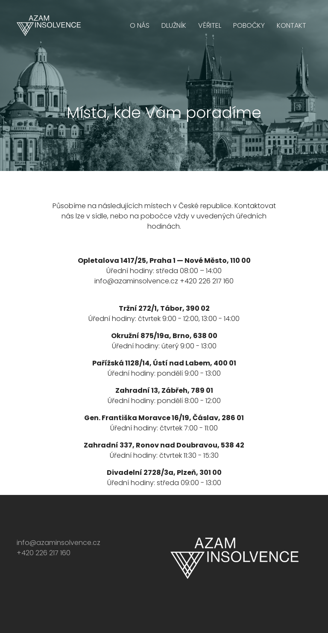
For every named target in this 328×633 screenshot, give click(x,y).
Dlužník (173, 25)
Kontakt (291, 25)
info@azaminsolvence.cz (136, 281)
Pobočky (249, 25)
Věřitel (209, 25)
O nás (139, 25)
